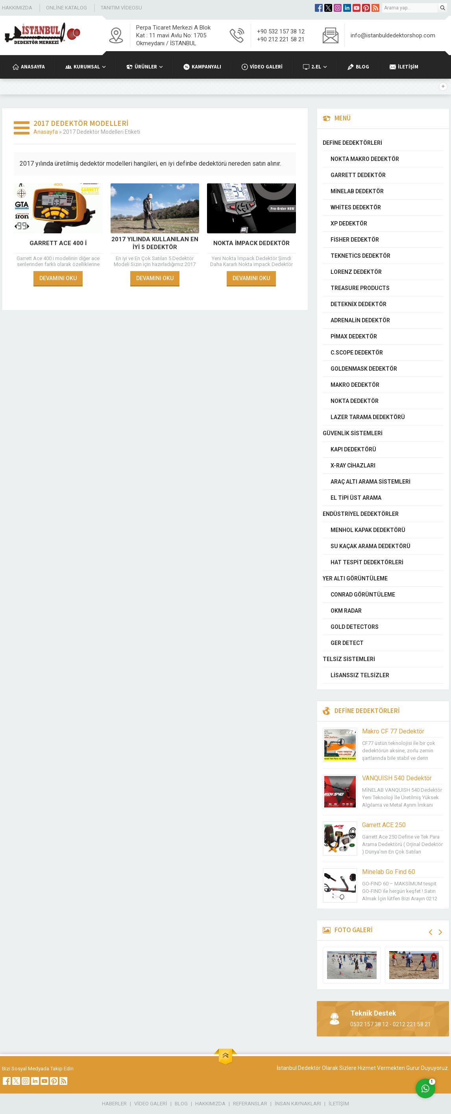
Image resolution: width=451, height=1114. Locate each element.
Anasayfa (45, 132)
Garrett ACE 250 (384, 825)
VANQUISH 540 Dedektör (397, 778)
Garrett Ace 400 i (58, 243)
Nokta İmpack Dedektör (251, 243)
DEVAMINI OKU (58, 278)
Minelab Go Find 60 (388, 872)
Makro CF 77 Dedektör (393, 731)
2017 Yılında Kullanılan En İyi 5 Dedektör (154, 243)
